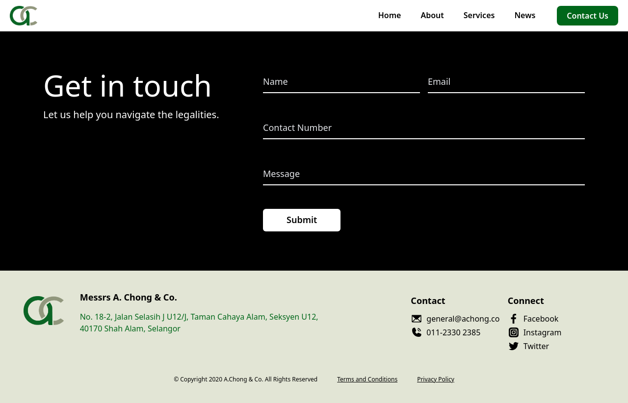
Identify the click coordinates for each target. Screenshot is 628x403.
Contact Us (587, 15)
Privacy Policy (435, 379)
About (432, 15)
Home (389, 15)
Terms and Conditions (367, 379)
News (524, 15)
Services (479, 15)
